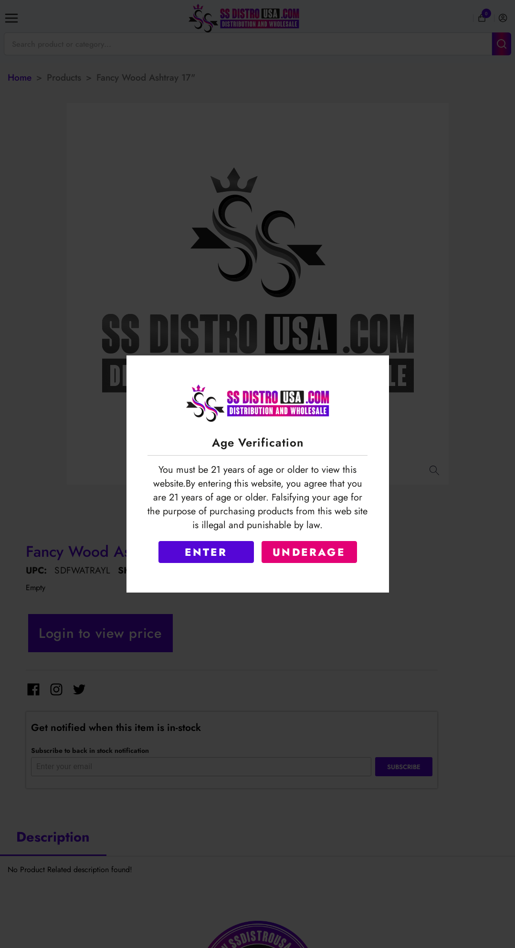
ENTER (206, 552)
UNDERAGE (309, 552)
